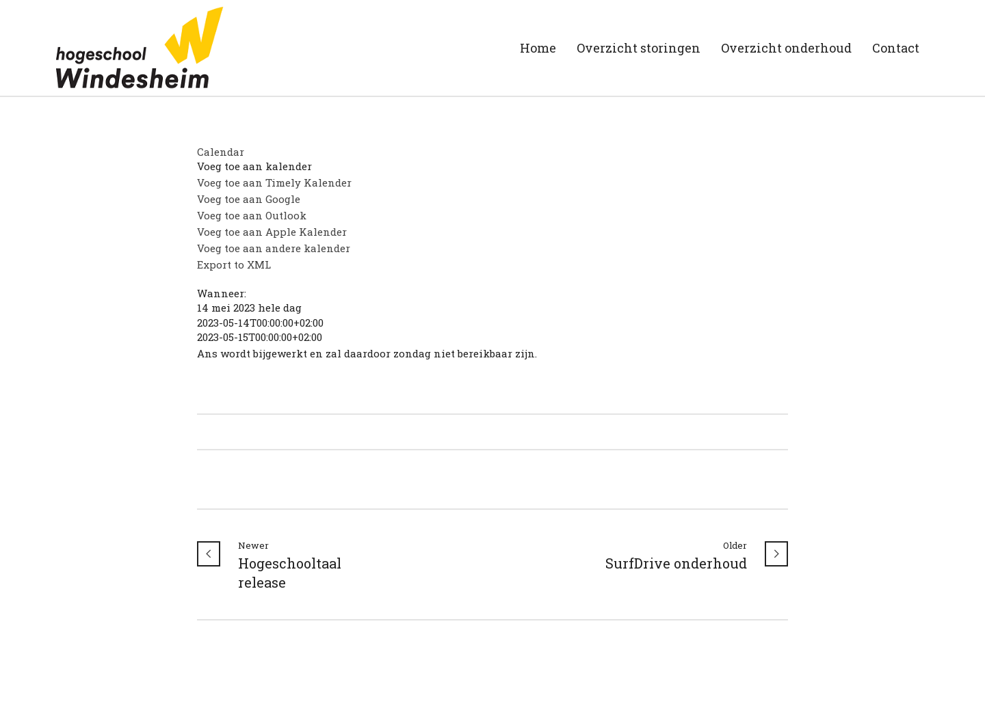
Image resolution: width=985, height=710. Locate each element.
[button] (254, 166)
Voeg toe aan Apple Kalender (272, 231)
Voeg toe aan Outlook (251, 215)
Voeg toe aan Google (248, 199)
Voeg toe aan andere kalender (273, 248)
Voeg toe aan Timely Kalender (274, 182)
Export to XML (234, 264)
